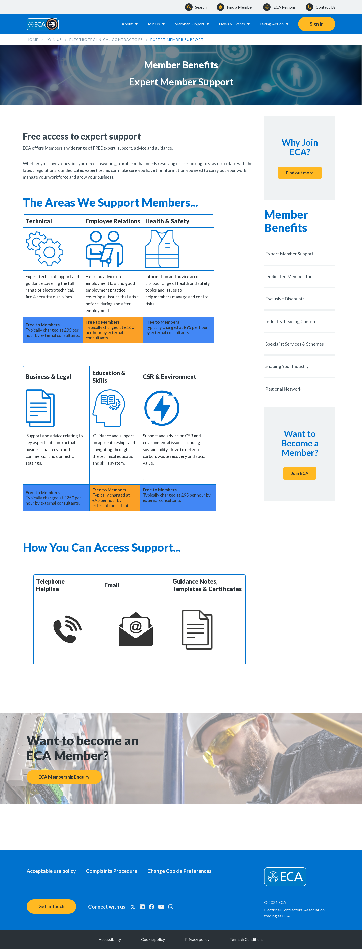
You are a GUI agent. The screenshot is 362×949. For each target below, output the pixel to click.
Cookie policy (153, 939)
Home (32, 39)
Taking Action (274, 23)
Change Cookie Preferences (179, 871)
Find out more (300, 172)
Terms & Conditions (246, 939)
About (130, 23)
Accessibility (110, 939)
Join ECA (299, 473)
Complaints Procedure (111, 871)
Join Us (156, 23)
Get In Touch (51, 906)
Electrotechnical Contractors (106, 39)
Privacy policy (197, 939)
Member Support (192, 23)
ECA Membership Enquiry (64, 777)
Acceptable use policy (51, 871)
